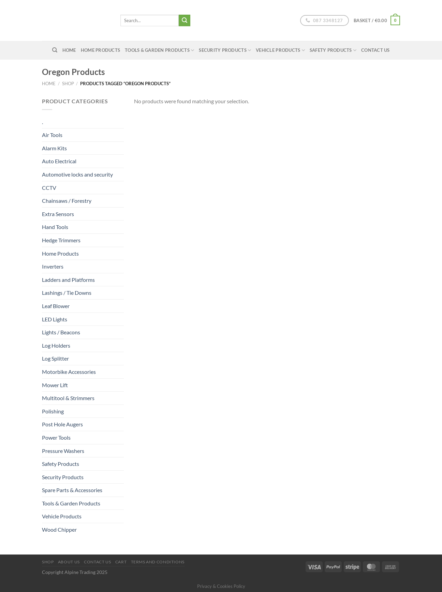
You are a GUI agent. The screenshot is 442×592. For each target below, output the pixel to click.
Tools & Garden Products (159, 50)
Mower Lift (55, 385)
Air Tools (52, 135)
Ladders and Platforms (68, 279)
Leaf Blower (56, 306)
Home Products (100, 50)
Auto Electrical (59, 161)
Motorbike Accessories (69, 371)
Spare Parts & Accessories (72, 490)
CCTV (49, 187)
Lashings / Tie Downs (66, 292)
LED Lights (54, 319)
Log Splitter (55, 358)
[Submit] (184, 20)
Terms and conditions (158, 561)
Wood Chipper (59, 529)
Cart (121, 561)
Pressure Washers (63, 450)
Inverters (52, 266)
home (69, 50)
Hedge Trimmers (61, 240)
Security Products (225, 50)
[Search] (54, 50)
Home (49, 83)
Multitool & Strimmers (68, 398)
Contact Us (375, 50)
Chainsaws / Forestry (66, 200)
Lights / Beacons (61, 332)
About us (69, 561)
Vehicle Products (280, 50)
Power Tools (56, 437)
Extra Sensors (58, 214)
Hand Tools (55, 227)
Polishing (53, 411)
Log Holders (56, 345)
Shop (68, 83)
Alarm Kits (54, 148)
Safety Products (333, 50)
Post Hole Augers (62, 424)
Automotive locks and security (77, 174)
